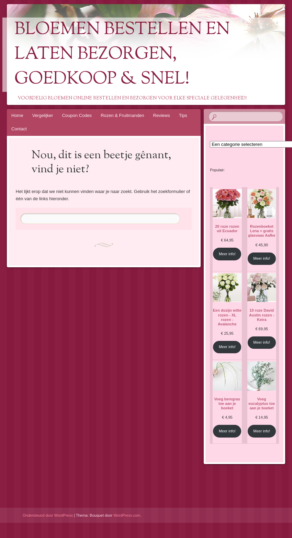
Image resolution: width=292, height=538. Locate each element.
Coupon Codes (77, 115)
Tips (183, 115)
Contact (19, 128)
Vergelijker (42, 115)
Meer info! (227, 254)
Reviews (161, 115)
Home (17, 115)
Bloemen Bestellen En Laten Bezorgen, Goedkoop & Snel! (122, 55)
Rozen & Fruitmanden (122, 115)
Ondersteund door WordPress (48, 515)
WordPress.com (126, 515)
